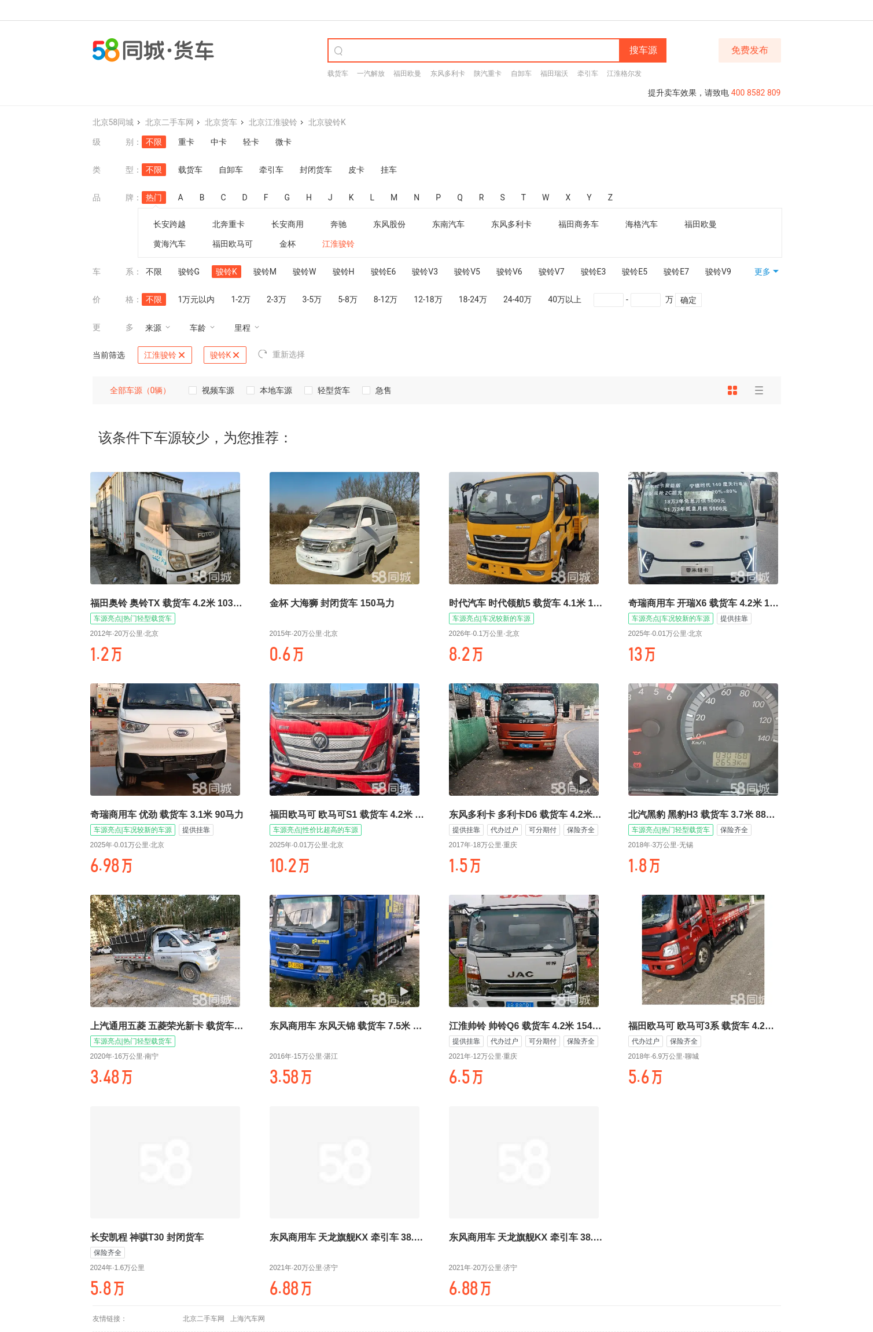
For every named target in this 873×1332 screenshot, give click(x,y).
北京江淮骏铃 (273, 122)
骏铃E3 (593, 271)
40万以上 (564, 299)
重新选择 (281, 354)
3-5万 (312, 299)
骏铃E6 (383, 271)
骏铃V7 (552, 271)
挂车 (389, 169)
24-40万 (517, 299)
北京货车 (221, 122)
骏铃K (226, 271)
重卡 (186, 142)
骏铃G (189, 271)
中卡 (219, 142)
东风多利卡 (447, 73)
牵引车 (587, 73)
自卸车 (521, 73)
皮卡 (356, 169)
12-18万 (428, 299)
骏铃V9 (718, 271)
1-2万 (241, 299)
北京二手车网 (169, 122)
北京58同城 (113, 122)
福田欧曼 (407, 73)
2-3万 (276, 299)
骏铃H (344, 271)
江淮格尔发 (624, 73)
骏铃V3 (425, 271)
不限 (154, 142)
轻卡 (251, 142)
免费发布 (749, 50)
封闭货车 (316, 169)
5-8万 (348, 299)
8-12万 (385, 299)
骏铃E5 (634, 271)
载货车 (337, 73)
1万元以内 (196, 299)
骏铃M (265, 271)
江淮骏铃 (164, 355)
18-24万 (473, 299)
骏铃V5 (467, 271)
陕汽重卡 (488, 73)
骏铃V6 (509, 271)
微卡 (283, 142)
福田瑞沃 (554, 73)
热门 (154, 198)
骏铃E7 (676, 271)
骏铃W (304, 271)
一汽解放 (371, 73)
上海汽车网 (247, 1319)
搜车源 (643, 50)
